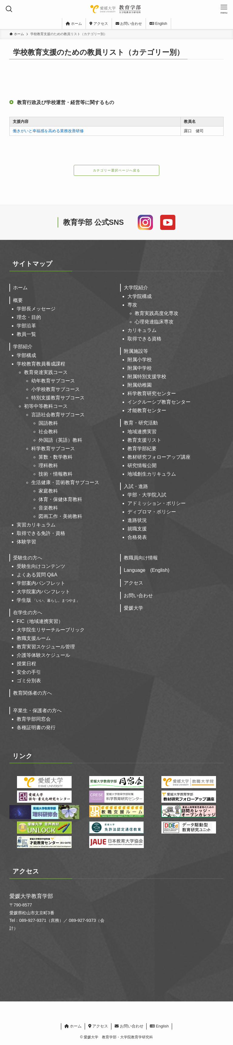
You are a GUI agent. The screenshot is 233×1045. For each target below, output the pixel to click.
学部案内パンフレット (41, 583)
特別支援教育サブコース (58, 397)
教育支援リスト (144, 440)
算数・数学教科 (56, 457)
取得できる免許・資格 (41, 533)
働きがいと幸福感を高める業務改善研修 (48, 131)
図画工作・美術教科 (60, 516)
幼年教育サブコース (53, 380)
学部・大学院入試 (146, 494)
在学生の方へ (27, 612)
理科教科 (48, 465)
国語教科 (48, 423)
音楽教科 (48, 507)
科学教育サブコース (53, 448)
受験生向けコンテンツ (41, 566)
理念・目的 (29, 317)
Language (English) (146, 570)
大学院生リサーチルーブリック (51, 629)
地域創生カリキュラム (151, 474)
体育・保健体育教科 (60, 499)
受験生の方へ (27, 557)
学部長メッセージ (36, 308)
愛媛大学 (133, 608)
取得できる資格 (144, 338)
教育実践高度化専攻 (156, 313)
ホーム (20, 287)
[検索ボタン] (9, 9)
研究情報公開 (142, 465)
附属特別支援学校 (146, 376)
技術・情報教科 (56, 474)
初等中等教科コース (46, 406)
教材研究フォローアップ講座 (159, 457)
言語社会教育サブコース (58, 414)
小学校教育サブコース (55, 389)
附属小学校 (139, 359)
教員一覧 (26, 334)
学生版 (48, 600)
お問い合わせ (138, 595)
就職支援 (137, 528)
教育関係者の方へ (32, 693)
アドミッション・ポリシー (156, 503)
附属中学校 (139, 368)
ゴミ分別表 (29, 680)
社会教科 (48, 431)
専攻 (132, 304)
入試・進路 (136, 486)
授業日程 (26, 663)
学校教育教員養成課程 (41, 363)
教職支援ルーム (34, 638)
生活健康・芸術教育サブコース (65, 482)
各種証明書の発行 (36, 727)
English (159, 1026)
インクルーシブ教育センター (159, 402)
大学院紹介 (136, 287)
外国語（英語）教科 (60, 440)
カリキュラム (142, 330)
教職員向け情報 (141, 557)
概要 (18, 300)
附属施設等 (136, 351)
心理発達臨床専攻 (154, 321)
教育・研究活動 (141, 422)
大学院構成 (139, 296)
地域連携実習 (142, 431)
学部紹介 (22, 346)
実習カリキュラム (36, 524)
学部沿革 (26, 325)
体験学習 (26, 541)
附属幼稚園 (139, 385)
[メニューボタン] (224, 9)
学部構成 (26, 355)
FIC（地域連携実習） (40, 621)
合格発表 (137, 537)
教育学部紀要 (142, 448)
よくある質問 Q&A (37, 574)
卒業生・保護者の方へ (37, 710)
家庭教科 (48, 490)
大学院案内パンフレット (43, 591)
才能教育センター (146, 410)
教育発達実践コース (46, 372)
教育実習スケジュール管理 (46, 646)
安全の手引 (29, 672)
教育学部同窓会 (34, 719)
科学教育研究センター (151, 393)
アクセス (133, 582)
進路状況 (137, 520)
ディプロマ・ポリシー (151, 511)
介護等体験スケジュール (43, 655)
